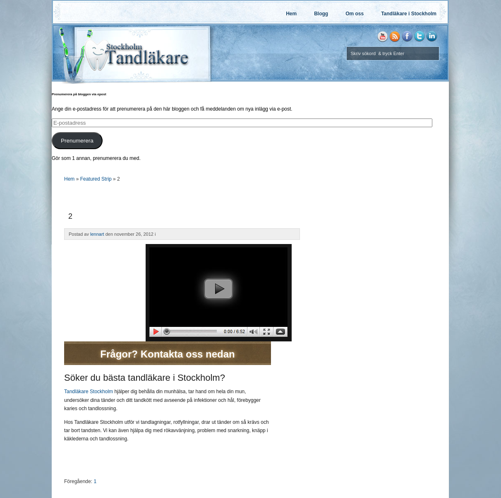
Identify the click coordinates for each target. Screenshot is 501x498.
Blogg (321, 14)
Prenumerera (77, 141)
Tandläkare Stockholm (88, 391)
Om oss (354, 14)
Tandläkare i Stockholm (408, 14)
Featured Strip (96, 179)
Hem (291, 14)
